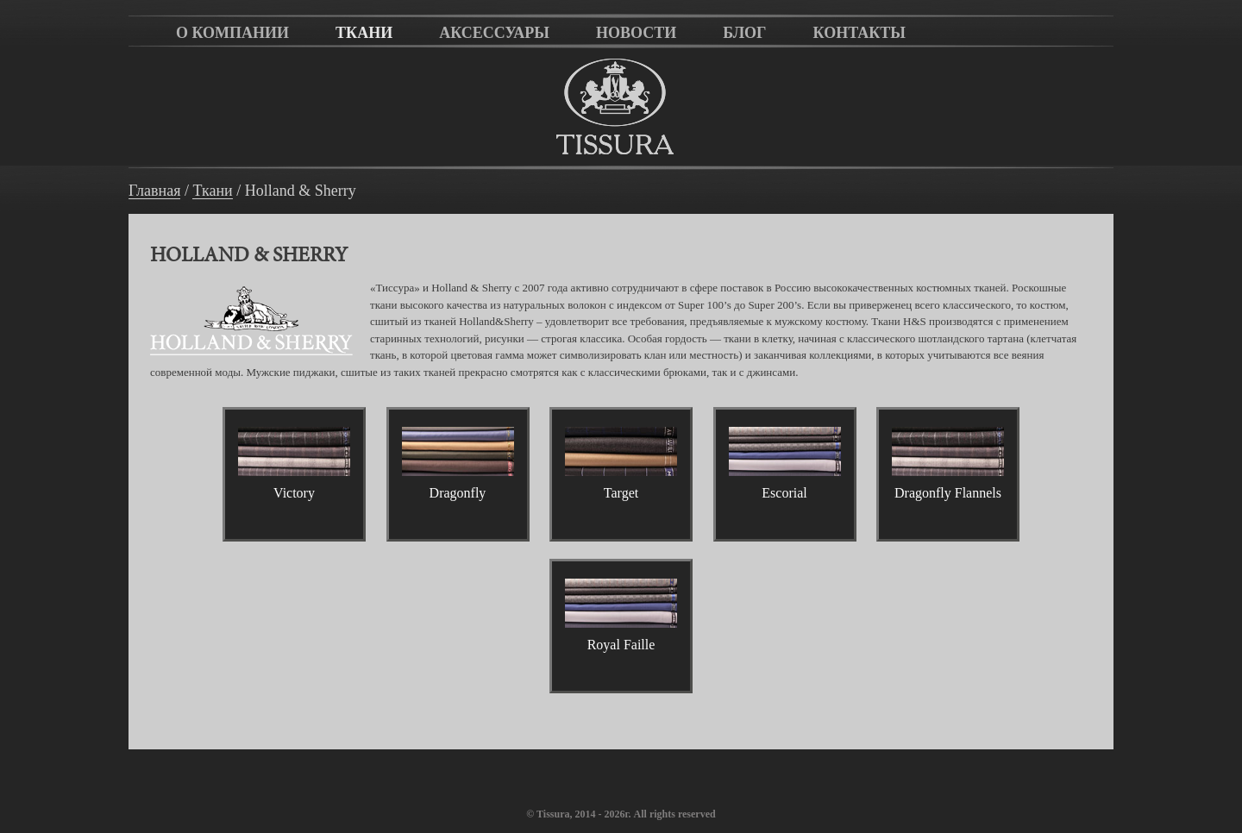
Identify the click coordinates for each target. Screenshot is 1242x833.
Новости (636, 32)
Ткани (364, 32)
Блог (744, 32)
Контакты (859, 32)
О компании (232, 32)
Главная (154, 191)
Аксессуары (494, 32)
